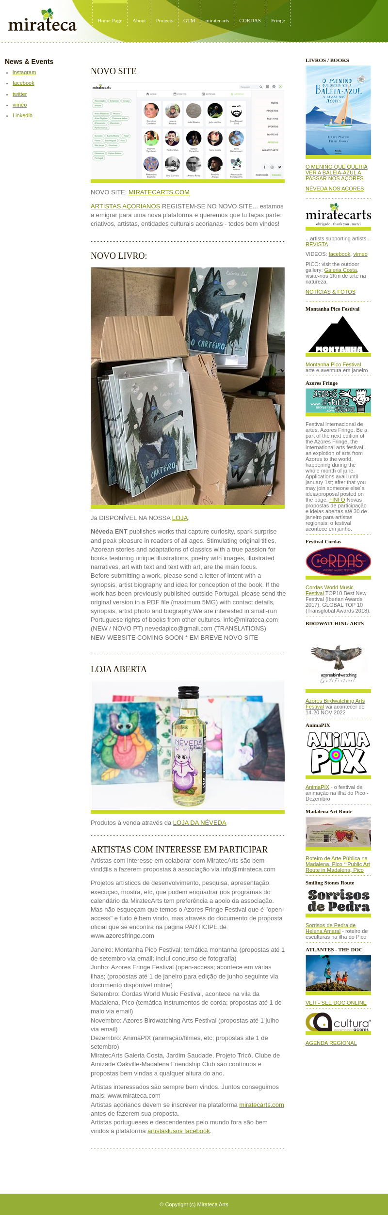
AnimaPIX (317, 787)
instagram (24, 72)
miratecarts (217, 20)
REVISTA (317, 244)
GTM (189, 20)
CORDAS (250, 20)
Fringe (278, 20)
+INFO (337, 500)
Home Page (109, 20)
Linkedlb (22, 115)
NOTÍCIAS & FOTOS (331, 292)
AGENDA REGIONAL (331, 1043)
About (139, 20)
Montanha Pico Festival (333, 364)
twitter (20, 94)
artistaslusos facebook (178, 1131)
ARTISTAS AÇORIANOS (125, 206)
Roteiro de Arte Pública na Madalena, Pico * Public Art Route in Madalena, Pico (338, 864)
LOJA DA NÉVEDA (199, 822)
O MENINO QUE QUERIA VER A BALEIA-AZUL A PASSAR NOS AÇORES (337, 172)
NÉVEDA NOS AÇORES (335, 188)
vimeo (20, 105)
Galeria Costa (340, 270)
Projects (164, 20)
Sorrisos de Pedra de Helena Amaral (331, 928)
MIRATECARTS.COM (159, 192)
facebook (23, 83)
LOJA (180, 517)
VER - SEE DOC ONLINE (336, 1003)
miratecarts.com (261, 1104)
